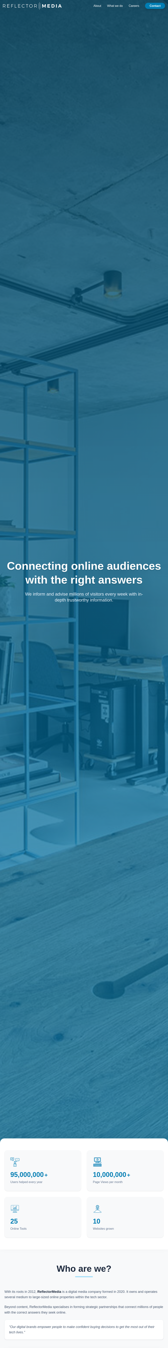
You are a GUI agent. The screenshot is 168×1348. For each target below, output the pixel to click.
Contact (155, 5)
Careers (134, 5)
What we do (115, 5)
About (97, 5)
